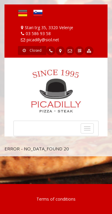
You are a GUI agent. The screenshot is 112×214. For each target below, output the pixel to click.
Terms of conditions (56, 199)
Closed (32, 50)
